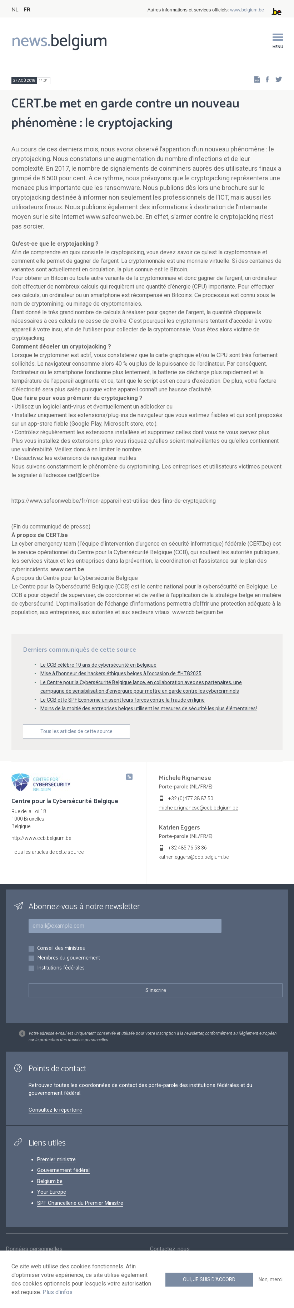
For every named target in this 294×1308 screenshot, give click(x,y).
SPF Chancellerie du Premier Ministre (80, 1203)
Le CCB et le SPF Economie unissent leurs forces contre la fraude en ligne (122, 700)
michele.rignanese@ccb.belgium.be (198, 808)
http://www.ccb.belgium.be (41, 838)
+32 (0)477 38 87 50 (190, 798)
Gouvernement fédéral (63, 1170)
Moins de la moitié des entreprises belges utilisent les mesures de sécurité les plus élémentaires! (148, 708)
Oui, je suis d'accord (209, 1279)
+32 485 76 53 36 (187, 848)
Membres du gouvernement (68, 958)
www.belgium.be (247, 9)
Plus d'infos (58, 1292)
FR (27, 10)
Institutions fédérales (61, 968)
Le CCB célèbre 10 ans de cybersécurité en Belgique (98, 665)
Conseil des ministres (61, 948)
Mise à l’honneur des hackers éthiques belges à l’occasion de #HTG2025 (120, 673)
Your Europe (51, 1192)
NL (14, 10)
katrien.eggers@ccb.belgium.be (194, 857)
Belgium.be (50, 1181)
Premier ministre (56, 1159)
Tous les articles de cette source (76, 731)
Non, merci (271, 1279)
